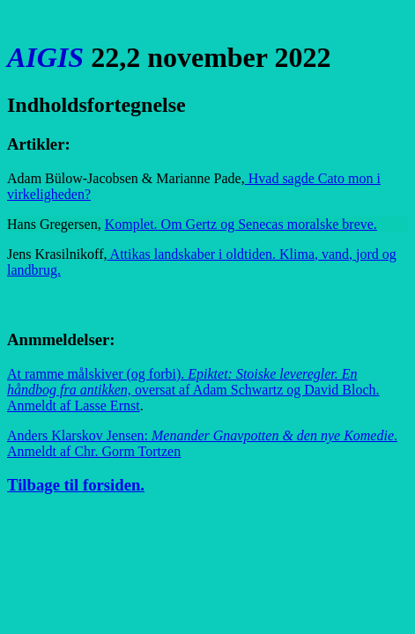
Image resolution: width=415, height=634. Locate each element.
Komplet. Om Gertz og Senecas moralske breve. (241, 224)
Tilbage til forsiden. (76, 485)
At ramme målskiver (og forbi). (193, 389)
